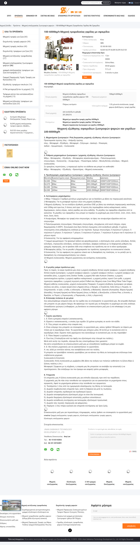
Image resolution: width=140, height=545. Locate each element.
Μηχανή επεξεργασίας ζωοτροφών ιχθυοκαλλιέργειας (52, 483)
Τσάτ (85, 77)
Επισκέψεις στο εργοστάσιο (69, 16)
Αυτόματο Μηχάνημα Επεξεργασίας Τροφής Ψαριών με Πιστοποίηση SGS (22, 119)
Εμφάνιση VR (31, 16)
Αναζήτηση (106, 3)
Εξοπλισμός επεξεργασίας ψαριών (57, 418)
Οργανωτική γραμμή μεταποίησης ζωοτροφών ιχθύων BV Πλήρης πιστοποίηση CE (69, 517)
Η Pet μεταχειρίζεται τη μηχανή (16, 89)
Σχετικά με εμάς (48, 16)
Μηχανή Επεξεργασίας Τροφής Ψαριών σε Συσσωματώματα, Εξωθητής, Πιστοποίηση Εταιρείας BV (109, 483)
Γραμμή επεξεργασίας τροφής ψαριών (65, 415)
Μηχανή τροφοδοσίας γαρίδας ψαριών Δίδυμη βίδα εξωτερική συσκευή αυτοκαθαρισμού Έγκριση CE (36, 517)
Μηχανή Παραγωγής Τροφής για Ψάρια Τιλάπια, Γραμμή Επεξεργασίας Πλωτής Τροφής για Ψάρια (36, 523)
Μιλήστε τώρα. (120, 3)
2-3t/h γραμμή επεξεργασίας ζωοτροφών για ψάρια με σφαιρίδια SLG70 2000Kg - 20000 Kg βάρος (90, 483)
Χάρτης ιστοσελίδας (7, 527)
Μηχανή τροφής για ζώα (13, 37)
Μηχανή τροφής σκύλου (13, 46)
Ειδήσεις (131, 16)
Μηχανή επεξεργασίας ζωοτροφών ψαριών (38, 26)
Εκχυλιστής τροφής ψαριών (15, 41)
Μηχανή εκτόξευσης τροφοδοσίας (17, 56)
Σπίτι (9, 16)
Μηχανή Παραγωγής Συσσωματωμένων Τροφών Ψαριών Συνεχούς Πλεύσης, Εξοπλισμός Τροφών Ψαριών (72, 511)
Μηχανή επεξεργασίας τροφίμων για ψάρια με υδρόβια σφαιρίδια (128, 483)
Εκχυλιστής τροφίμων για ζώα (16, 51)
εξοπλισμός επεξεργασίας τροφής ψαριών (95, 415)
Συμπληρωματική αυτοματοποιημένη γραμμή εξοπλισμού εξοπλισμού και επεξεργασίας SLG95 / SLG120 (36, 511)
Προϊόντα (19, 16)
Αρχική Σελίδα (5, 26)
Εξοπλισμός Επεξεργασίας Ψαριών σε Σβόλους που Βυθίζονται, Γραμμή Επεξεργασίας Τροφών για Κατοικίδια (71, 483)
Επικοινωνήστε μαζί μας (114, 16)
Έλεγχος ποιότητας (92, 16)
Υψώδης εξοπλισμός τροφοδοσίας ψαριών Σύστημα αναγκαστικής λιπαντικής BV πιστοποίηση (70, 523)
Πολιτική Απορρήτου (16, 539)
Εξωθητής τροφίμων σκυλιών (15, 84)
